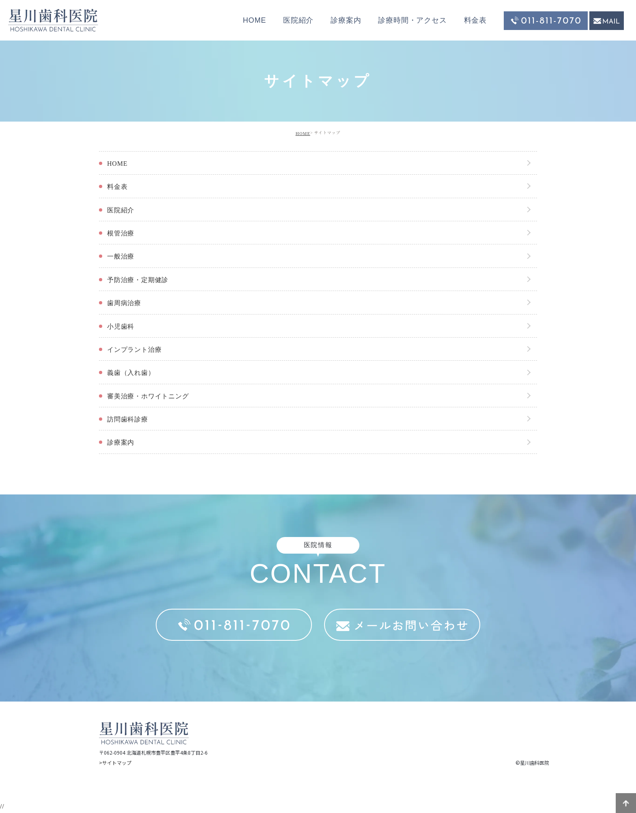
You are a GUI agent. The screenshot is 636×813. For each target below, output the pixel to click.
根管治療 (120, 233)
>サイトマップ (115, 762)
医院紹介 (298, 20)
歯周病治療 (124, 303)
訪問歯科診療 (127, 419)
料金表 (475, 20)
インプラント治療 (134, 349)
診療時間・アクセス (412, 20)
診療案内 (346, 20)
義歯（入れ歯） (131, 372)
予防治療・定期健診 (137, 279)
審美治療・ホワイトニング (148, 396)
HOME (254, 20)
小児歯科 (120, 326)
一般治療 (120, 256)
